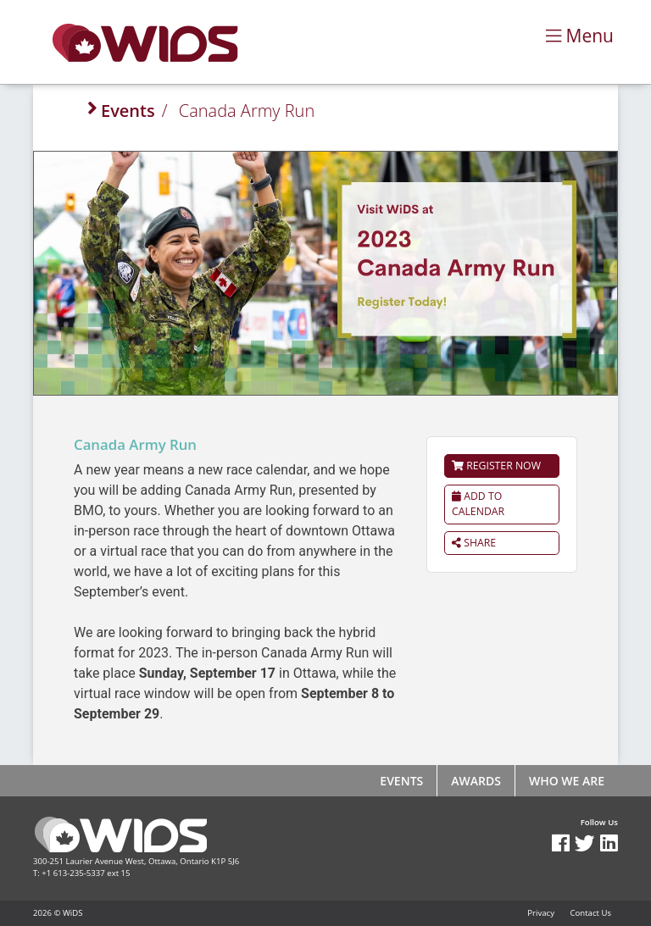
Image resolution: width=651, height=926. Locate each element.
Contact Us (590, 912)
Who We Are (566, 781)
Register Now (496, 465)
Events (128, 110)
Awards (476, 781)
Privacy (540, 912)
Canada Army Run (246, 110)
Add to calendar (478, 503)
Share (474, 542)
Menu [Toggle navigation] (580, 35)
